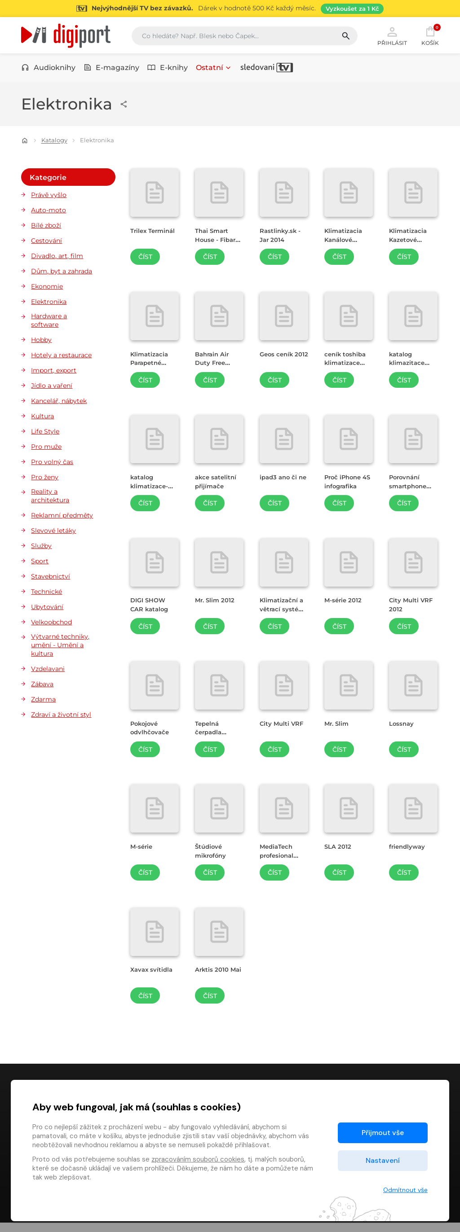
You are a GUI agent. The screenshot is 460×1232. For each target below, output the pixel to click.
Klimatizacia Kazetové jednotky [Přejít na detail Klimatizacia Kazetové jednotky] (410, 242)
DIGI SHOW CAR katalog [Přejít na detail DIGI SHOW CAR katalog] (151, 607)
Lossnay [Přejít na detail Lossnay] (403, 726)
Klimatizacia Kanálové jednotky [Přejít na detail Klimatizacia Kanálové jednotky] (345, 242)
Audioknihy (48, 70)
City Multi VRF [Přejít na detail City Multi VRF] (284, 726)
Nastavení (383, 1160)
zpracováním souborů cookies (197, 1159)
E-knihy (167, 70)
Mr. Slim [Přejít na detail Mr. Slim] (338, 726)
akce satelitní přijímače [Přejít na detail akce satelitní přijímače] (217, 484)
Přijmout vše (383, 1132)
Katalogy (54, 143)
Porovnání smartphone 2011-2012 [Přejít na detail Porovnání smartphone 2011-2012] (410, 488)
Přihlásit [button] (392, 36)
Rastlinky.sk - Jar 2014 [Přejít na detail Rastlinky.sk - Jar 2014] (283, 237)
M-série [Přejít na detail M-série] (142, 849)
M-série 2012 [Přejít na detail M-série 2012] (345, 603)
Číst (145, 260)
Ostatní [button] (214, 70)
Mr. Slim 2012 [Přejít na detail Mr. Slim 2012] (217, 603)
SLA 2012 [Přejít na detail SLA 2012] (339, 849)
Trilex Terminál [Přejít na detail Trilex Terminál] (145, 237)
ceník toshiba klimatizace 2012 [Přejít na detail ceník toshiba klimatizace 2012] (347, 365)
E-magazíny (112, 70)
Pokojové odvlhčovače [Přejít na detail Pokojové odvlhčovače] (152, 730)
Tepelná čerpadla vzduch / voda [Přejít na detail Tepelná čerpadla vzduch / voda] (219, 734)
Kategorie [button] (47, 178)
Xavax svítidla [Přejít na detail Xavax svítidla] (153, 972)
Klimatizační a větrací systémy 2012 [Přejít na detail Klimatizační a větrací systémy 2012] (284, 611)
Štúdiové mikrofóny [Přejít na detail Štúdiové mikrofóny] (213, 853)
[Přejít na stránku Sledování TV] (230, 8)
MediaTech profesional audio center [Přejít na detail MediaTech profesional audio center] (281, 858)
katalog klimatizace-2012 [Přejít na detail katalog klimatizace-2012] (151, 488)
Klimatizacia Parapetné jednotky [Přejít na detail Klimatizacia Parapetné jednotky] (151, 365)
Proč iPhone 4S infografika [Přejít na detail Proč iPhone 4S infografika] (348, 484)
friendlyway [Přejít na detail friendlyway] (409, 849)
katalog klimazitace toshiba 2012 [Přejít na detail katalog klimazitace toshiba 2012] (410, 365)
